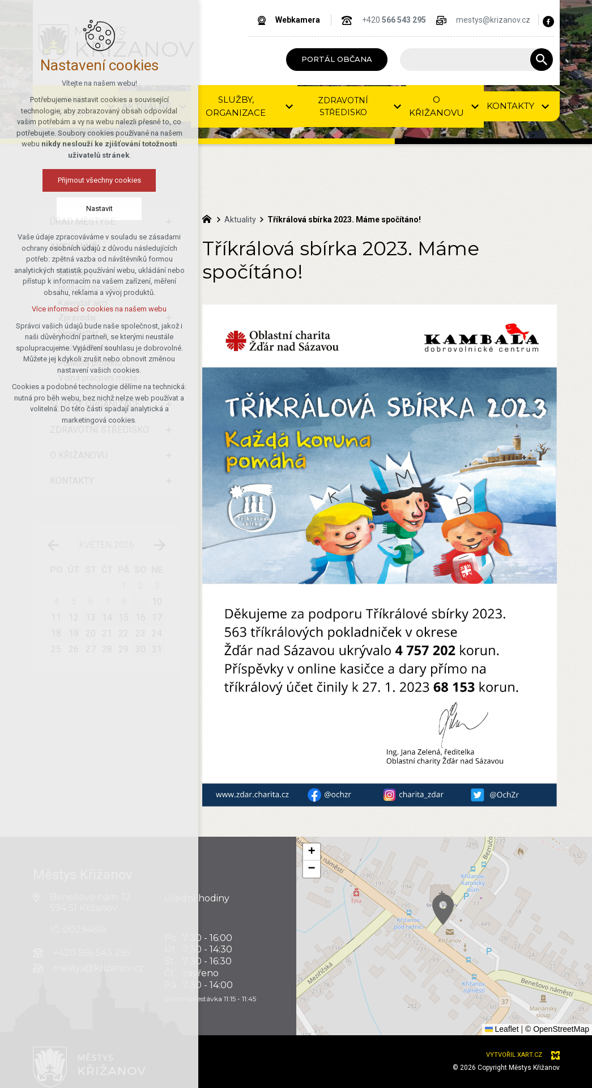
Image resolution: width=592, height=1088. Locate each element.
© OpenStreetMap (557, 1029)
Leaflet (502, 1029)
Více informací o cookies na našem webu (99, 309)
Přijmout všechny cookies (99, 180)
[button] (311, 852)
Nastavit (99, 208)
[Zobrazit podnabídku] (288, 106)
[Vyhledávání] (541, 59)
